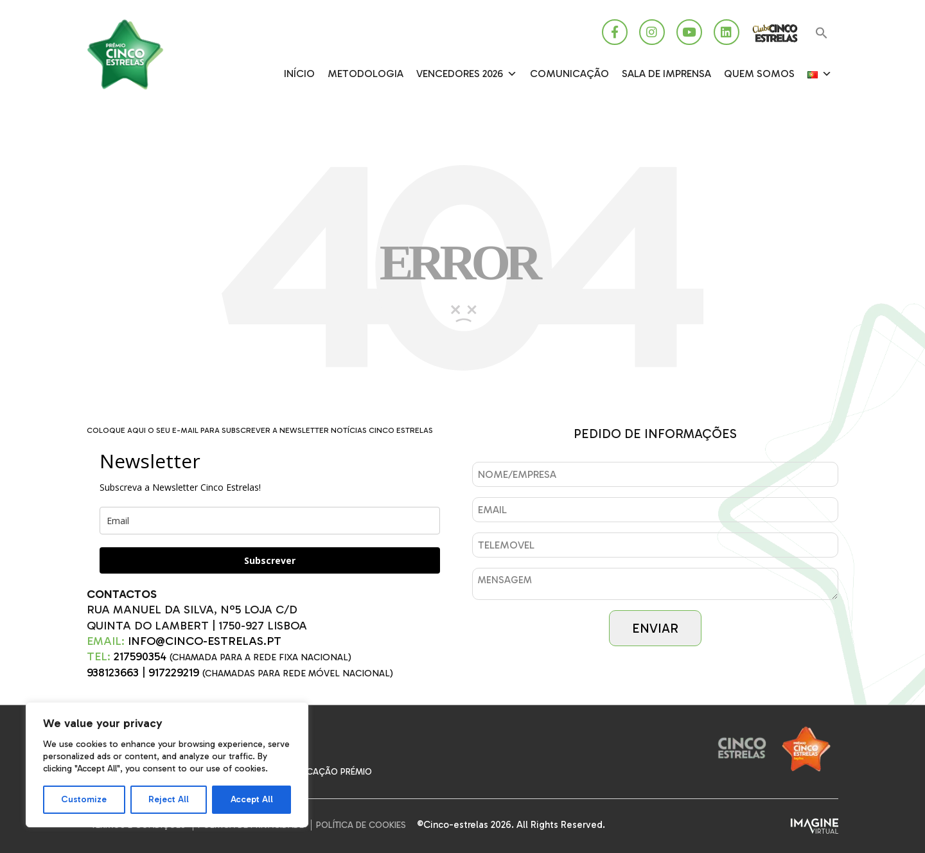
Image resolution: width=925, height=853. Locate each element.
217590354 (140, 656)
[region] (167, 764)
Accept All (252, 799)
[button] (821, 33)
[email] (270, 520)
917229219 (173, 672)
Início (299, 73)
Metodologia (365, 73)
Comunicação (569, 73)
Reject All (168, 799)
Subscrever (269, 560)
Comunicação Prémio (321, 771)
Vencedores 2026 (466, 74)
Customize (84, 799)
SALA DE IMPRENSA (666, 73)
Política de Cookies (361, 825)
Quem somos (759, 73)
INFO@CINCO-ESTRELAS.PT (204, 641)
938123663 (113, 672)
